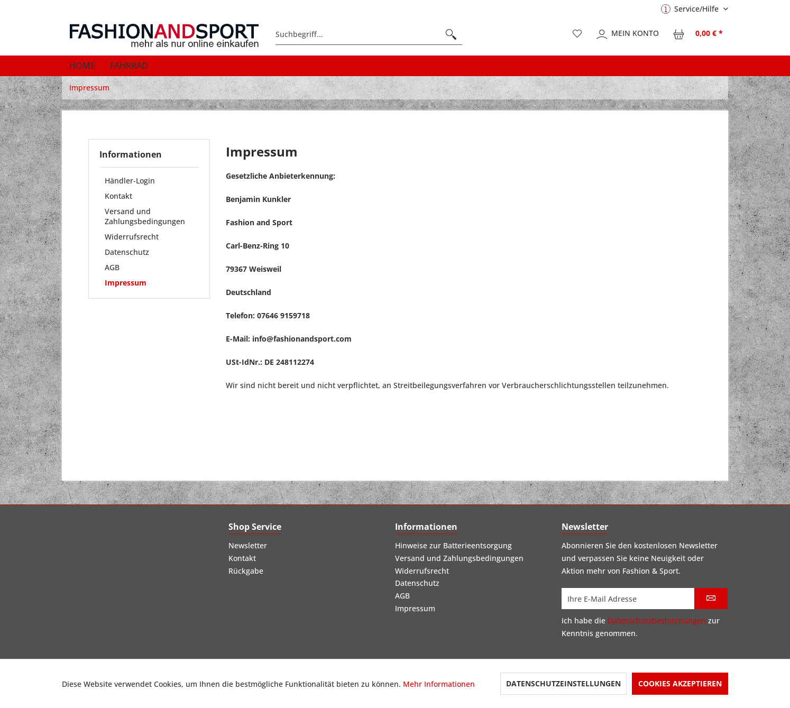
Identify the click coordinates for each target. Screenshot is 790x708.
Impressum (125, 283)
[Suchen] (451, 34)
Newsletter (247, 545)
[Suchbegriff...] (368, 34)
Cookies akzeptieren (680, 683)
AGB (112, 267)
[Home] (82, 66)
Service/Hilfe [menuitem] (691, 9)
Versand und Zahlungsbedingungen (145, 216)
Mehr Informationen (439, 684)
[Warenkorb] (698, 34)
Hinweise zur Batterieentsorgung (453, 545)
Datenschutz (127, 252)
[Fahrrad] (129, 66)
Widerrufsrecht (132, 237)
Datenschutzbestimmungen (657, 620)
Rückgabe (245, 571)
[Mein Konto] (628, 34)
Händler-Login (130, 181)
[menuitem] (368, 34)
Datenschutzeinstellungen (563, 683)
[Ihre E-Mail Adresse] (628, 598)
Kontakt (118, 196)
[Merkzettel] (577, 34)
